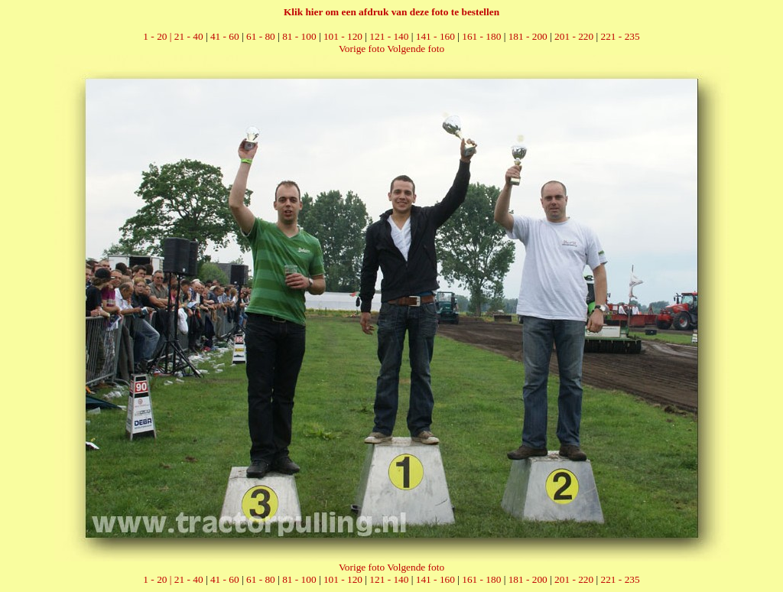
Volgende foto (415, 48)
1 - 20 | (158, 36)
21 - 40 (188, 36)
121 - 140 (388, 36)
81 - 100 (299, 36)
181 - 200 (527, 36)
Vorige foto (362, 48)
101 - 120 (342, 36)
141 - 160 (435, 36)
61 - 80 (260, 36)
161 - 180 (481, 36)
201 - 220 (573, 36)
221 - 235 (620, 36)
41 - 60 (224, 36)
